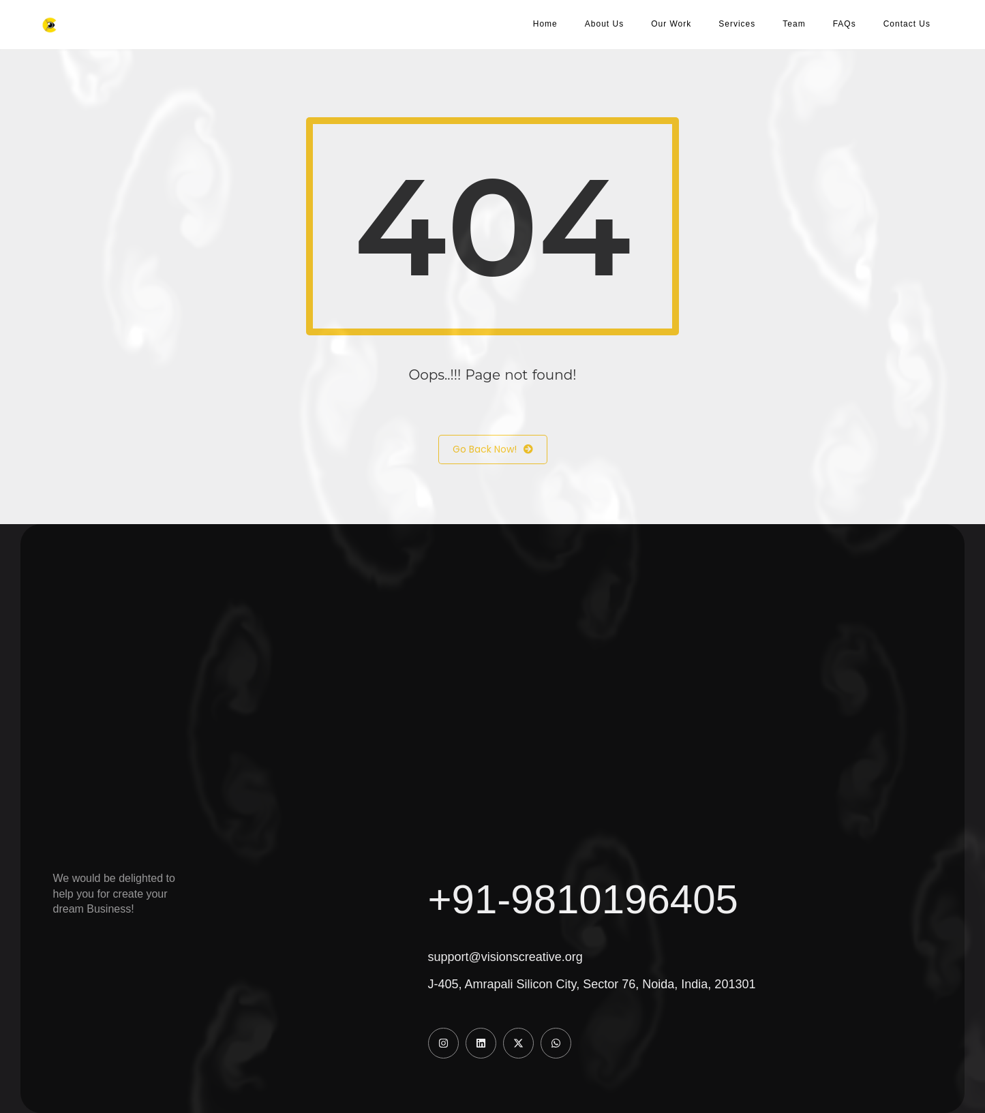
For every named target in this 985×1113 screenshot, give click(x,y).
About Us (604, 24)
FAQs (844, 24)
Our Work (671, 24)
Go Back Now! (493, 449)
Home (545, 24)
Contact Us (906, 24)
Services (736, 24)
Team (794, 24)
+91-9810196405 (583, 899)
